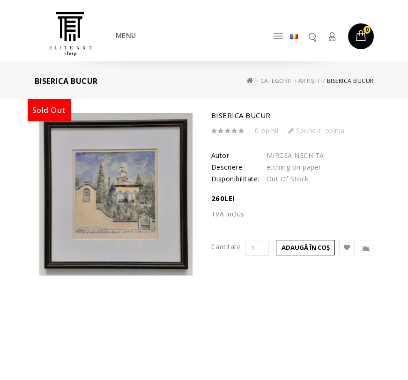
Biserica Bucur (350, 81)
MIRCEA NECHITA (295, 155)
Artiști (309, 81)
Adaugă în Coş (306, 247)
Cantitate (226, 247)
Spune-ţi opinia (316, 130)
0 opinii (266, 130)
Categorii (275, 81)
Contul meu (331, 36)
